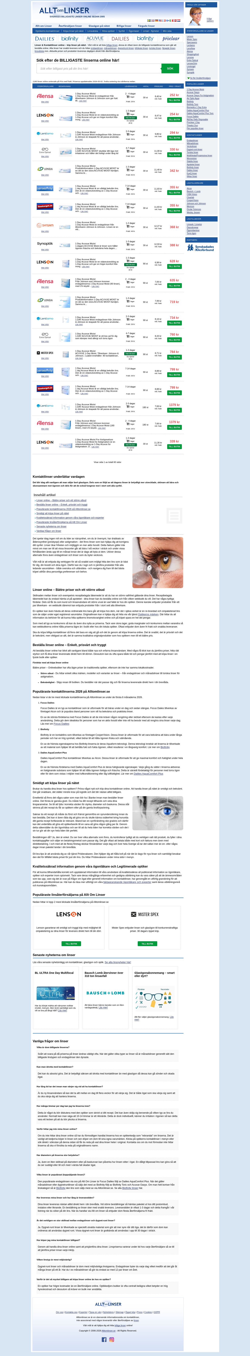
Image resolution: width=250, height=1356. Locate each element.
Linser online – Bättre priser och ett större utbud (61, 500)
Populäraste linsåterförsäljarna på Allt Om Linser (62, 522)
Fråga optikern (210, 19)
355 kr (174, 187)
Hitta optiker (108, 30)
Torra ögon (191, 233)
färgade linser (168, 48)
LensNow (191, 48)
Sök (170, 68)
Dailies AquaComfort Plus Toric (200, 113)
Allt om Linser (44, 25)
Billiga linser (124, 25)
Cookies (148, 1312)
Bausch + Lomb (194, 191)
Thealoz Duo (192, 125)
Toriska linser (192, 152)
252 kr (174, 95)
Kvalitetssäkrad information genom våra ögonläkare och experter (70, 517)
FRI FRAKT (130, 118)
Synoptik (190, 72)
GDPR (157, 1312)
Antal (146, 86)
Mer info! (45, 102)
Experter (83, 1312)
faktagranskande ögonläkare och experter (127, 882)
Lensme (190, 57)
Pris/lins (158, 86)
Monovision (192, 158)
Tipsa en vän (95, 1312)
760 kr (174, 334)
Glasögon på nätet (99, 25)
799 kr (174, 369)
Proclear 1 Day (193, 122)
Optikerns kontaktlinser (47, 30)
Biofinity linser (130, 1188)
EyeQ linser (192, 173)
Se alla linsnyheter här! (118, 962)
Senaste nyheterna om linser (52, 526)
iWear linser (192, 176)
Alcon (189, 188)
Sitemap (119, 1312)
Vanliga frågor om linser (49, 531)
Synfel (122, 30)
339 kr (174, 441)
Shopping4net (193, 54)
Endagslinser (192, 140)
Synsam (190, 69)
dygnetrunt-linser (126, 48)
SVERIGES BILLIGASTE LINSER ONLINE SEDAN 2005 (77, 16)
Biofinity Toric (192, 104)
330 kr (174, 149)
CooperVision (193, 200)
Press (139, 1312)
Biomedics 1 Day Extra (197, 107)
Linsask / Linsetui (194, 224)
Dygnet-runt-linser (194, 149)
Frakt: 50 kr (130, 175)
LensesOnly (192, 63)
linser (136, 1320)
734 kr (174, 317)
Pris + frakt (175, 86)
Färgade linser (146, 25)
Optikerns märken (148, 614)
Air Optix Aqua (193, 98)
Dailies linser (192, 170)
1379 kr (174, 405)
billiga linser (111, 45)
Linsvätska (93, 30)
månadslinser (110, 48)
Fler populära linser (195, 128)
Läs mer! (83, 101)
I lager (131, 97)
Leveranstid (131, 86)
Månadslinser (192, 143)
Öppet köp (130, 1312)
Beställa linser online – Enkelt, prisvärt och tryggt (62, 504)
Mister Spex (192, 39)
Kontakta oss (71, 1312)
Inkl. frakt (158, 99)
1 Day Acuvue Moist (195, 89)
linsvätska (39, 51)
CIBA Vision (192, 194)
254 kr (174, 114)
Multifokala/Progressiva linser (199, 155)
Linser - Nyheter (151, 30)
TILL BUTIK (174, 100)
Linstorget (191, 66)
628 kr (174, 261)
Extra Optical (192, 60)
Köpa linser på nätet (73, 30)
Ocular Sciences (194, 209)
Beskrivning (65, 86)
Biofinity (165, 747)
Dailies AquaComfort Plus (148, 773)
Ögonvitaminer (193, 230)
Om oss (59, 1312)
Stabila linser (192, 161)
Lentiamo (191, 45)
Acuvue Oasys (193, 92)
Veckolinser (192, 146)
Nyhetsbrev (108, 1312)
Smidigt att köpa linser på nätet (53, 513)
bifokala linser (141, 48)
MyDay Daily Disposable (197, 119)
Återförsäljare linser (70, 25)
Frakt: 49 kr (130, 231)
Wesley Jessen (193, 212)
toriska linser (155, 48)
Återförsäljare (45, 86)
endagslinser (97, 48)
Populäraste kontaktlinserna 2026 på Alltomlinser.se (64, 509)
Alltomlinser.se (109, 1330)
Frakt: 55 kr (130, 156)
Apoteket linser (193, 164)
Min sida (167, 30)
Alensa (190, 51)
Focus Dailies (61, 723)
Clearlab (190, 197)
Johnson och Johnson (196, 203)
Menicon (190, 206)
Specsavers (192, 42)
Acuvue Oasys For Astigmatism (200, 95)
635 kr (174, 280)
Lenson (190, 36)
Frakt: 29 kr (130, 102)
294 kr (174, 132)
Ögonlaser (134, 30)
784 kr (174, 352)
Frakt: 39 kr (130, 139)
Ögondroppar (192, 227)
